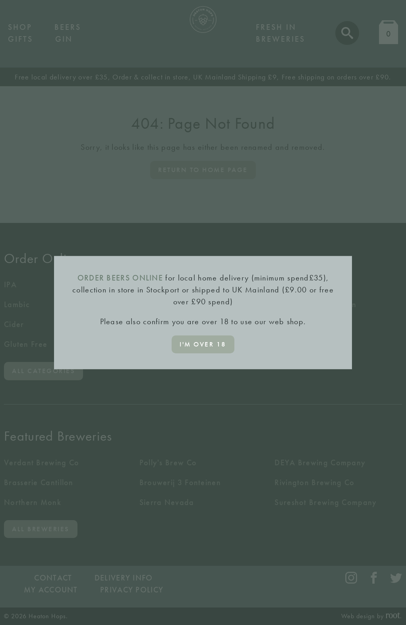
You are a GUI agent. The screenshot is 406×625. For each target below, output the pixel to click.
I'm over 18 (203, 344)
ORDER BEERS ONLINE (120, 278)
